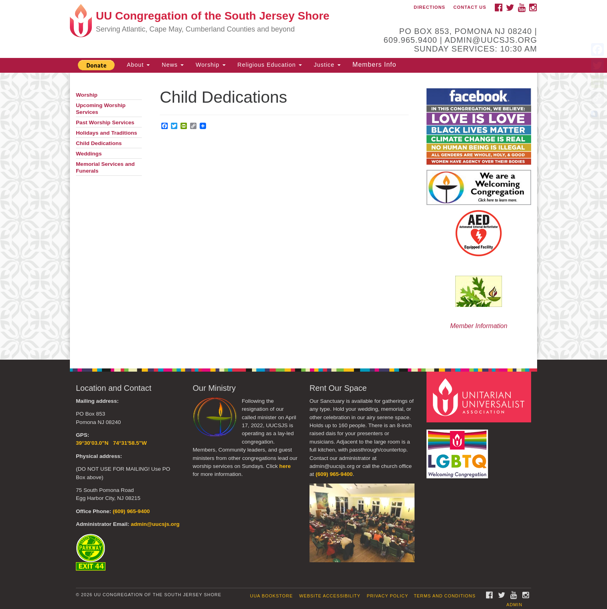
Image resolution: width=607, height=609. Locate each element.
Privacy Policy (388, 595)
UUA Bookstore (271, 595)
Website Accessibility (329, 595)
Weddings (89, 154)
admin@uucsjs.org (155, 524)
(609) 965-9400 (131, 511)
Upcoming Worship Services (100, 108)
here (285, 466)
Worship (211, 65)
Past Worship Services (105, 122)
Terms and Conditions (445, 595)
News (173, 65)
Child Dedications (99, 143)
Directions (429, 7)
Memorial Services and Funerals (105, 167)
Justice (327, 65)
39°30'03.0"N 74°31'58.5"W (111, 443)
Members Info (375, 64)
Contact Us (469, 7)
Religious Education (270, 65)
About (138, 65)
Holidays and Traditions (106, 133)
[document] (303, 216)
